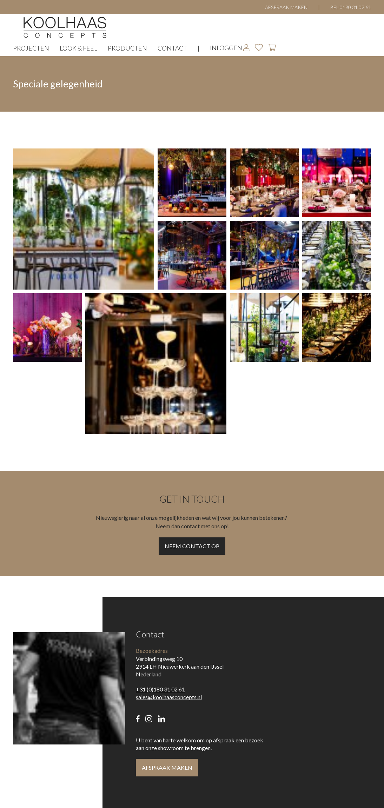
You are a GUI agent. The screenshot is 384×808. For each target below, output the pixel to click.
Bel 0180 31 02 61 (350, 7)
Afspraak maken (286, 7)
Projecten (31, 48)
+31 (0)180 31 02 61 (160, 689)
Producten (127, 48)
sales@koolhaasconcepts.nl (169, 697)
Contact (172, 48)
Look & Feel (78, 48)
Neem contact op (192, 546)
